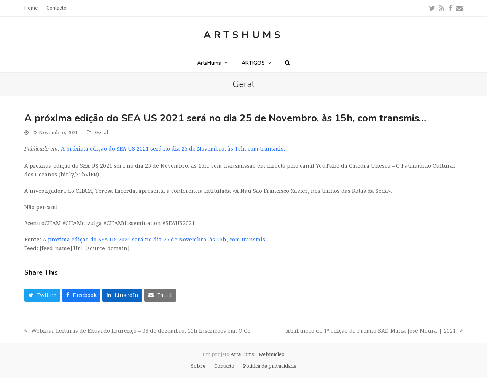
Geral (101, 132)
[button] (287, 62)
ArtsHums (243, 34)
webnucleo (272, 354)
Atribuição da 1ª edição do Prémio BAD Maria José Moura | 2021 (374, 331)
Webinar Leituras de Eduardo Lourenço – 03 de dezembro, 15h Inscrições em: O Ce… (140, 331)
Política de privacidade (269, 366)
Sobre (198, 366)
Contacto (224, 366)
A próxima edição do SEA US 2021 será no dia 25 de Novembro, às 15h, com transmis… (175, 149)
